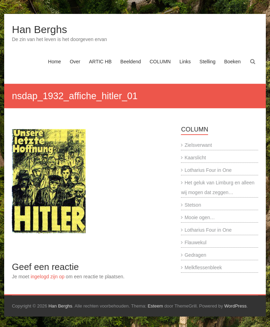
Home (54, 61)
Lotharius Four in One (207, 170)
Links (185, 61)
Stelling (207, 61)
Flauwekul (195, 242)
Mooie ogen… (199, 217)
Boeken (232, 61)
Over (75, 61)
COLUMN (160, 61)
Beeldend (130, 61)
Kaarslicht (195, 157)
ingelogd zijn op (47, 276)
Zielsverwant (198, 145)
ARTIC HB (100, 61)
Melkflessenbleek (203, 267)
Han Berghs (39, 29)
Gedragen (195, 255)
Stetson (192, 205)
